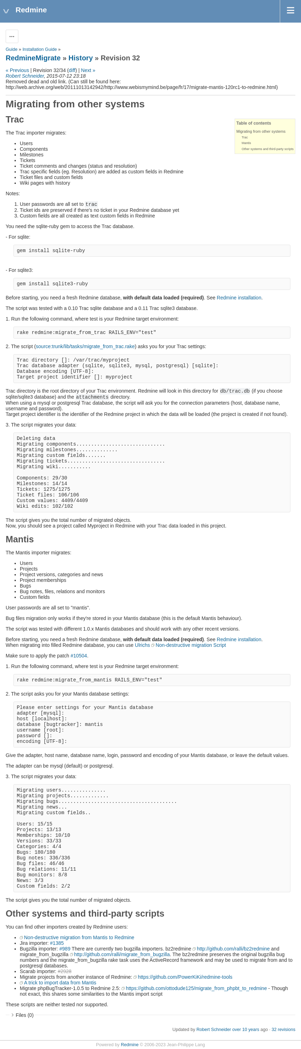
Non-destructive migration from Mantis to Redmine (79, 937)
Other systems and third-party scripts (268, 149)
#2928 (64, 971)
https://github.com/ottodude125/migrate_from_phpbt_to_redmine (196, 988)
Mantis (246, 143)
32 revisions (283, 1029)
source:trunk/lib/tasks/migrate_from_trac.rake (85, 346)
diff (72, 70)
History (81, 58)
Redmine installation (239, 297)
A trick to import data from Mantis (60, 982)
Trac (245, 137)
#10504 (79, 655)
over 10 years (245, 1029)
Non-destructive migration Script (190, 645)
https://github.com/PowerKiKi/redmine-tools (185, 977)
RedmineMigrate (33, 58)
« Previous (17, 70)
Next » (88, 70)
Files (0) (25, 1015)
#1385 (57, 943)
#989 (64, 949)
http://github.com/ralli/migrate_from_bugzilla (122, 954)
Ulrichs (142, 645)
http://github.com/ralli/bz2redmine (233, 949)
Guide (12, 49)
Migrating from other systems (260, 131)
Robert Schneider (25, 76)
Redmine (129, 1044)
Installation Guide (40, 49)
